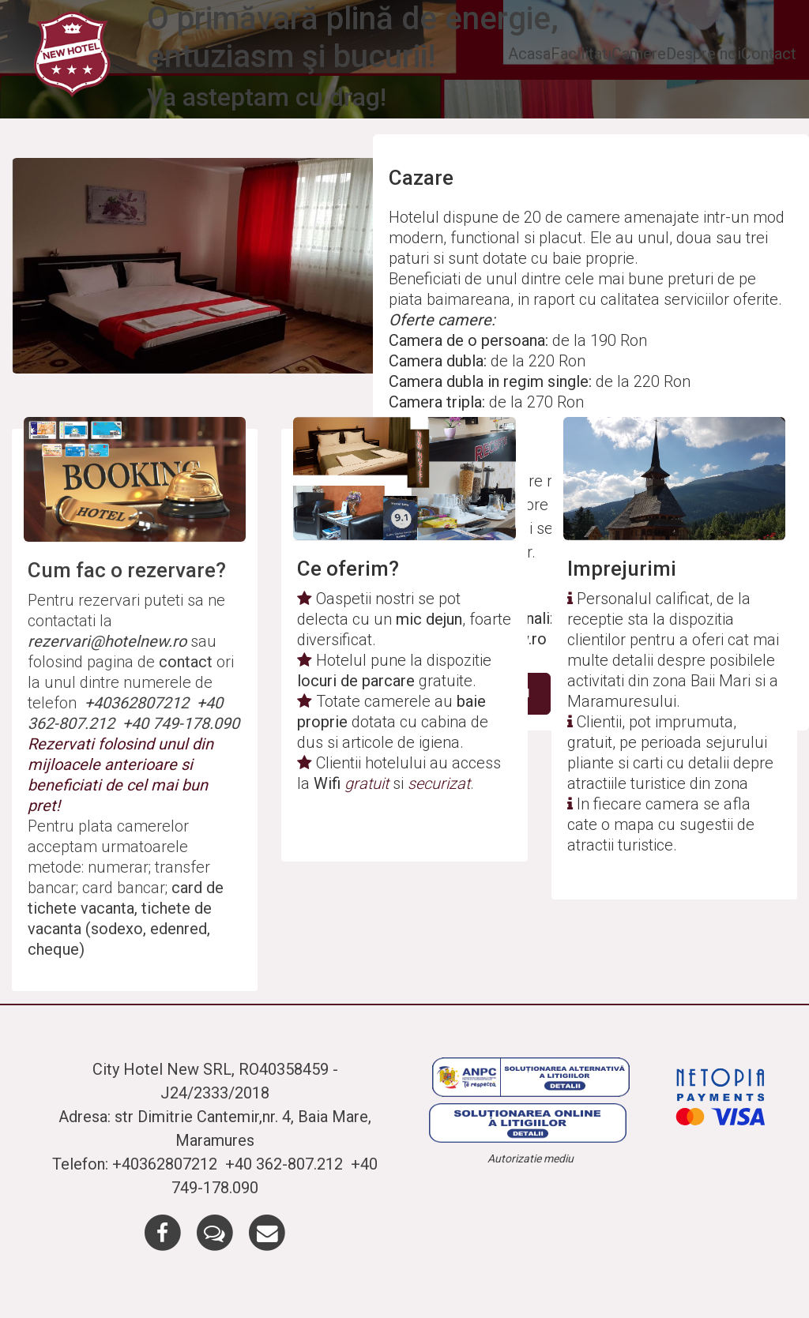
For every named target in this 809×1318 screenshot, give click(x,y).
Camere (638, 53)
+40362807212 (139, 702)
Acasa (529, 53)
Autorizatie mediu (530, 1158)
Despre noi (703, 53)
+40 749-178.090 (180, 723)
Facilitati (581, 53)
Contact (768, 53)
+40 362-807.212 (286, 1164)
